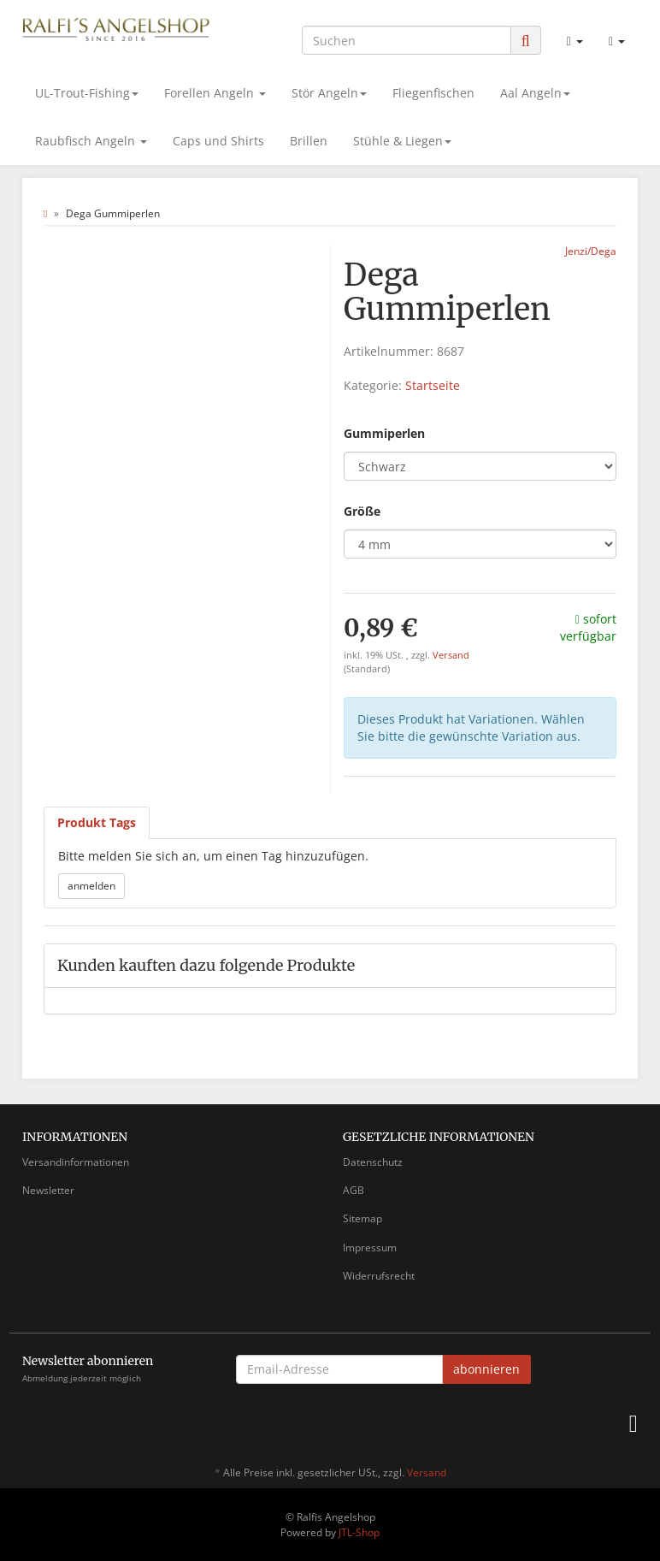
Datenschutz (373, 1162)
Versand (451, 655)
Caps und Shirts (218, 141)
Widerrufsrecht (379, 1275)
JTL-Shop (359, 1532)
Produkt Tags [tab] (96, 822)
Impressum (370, 1247)
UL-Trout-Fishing (86, 93)
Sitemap (362, 1218)
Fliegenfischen (433, 93)
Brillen (308, 141)
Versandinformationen (75, 1162)
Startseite (432, 385)
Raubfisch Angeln (91, 141)
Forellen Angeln (215, 93)
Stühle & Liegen (402, 141)
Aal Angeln (535, 93)
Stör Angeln (329, 93)
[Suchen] (406, 40)
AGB (353, 1190)
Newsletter (48, 1190)
